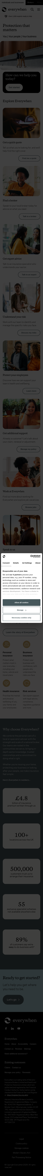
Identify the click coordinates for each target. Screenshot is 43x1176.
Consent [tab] (6, 563)
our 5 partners (15, 575)
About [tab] (37, 563)
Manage (21, 610)
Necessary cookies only (21, 617)
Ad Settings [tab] (27, 563)
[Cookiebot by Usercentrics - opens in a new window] (30, 556)
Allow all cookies (21, 602)
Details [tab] (16, 563)
